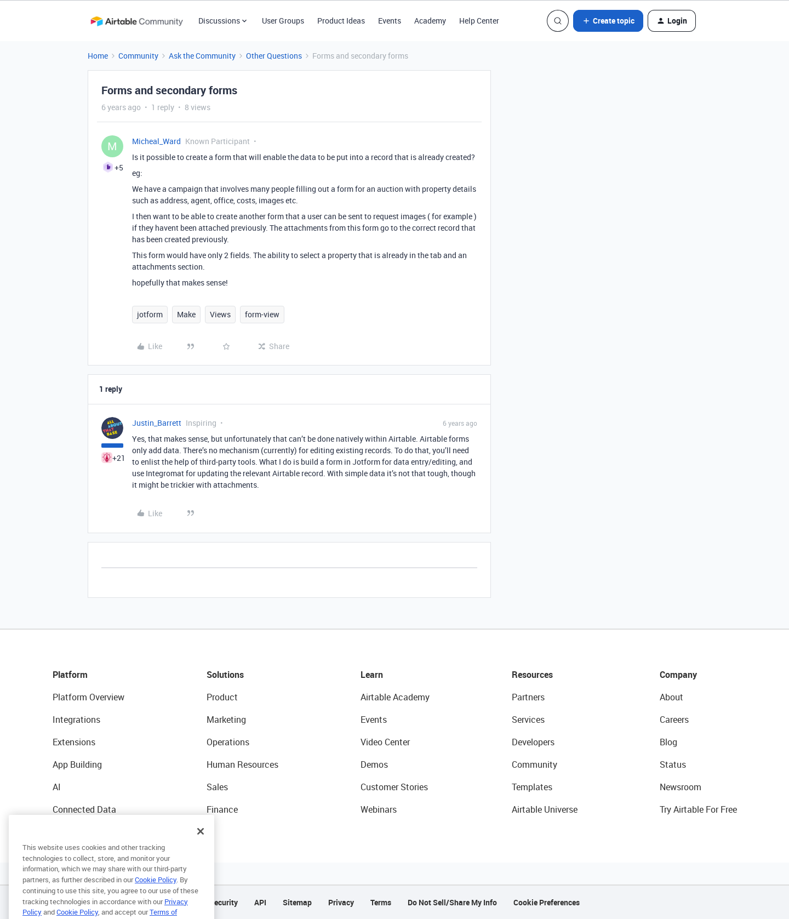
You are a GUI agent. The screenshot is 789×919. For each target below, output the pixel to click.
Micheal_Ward (156, 141)
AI (57, 787)
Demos (374, 764)
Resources (532, 675)
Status (673, 764)
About (671, 697)
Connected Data (84, 809)
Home (98, 55)
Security (223, 902)
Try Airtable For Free (698, 809)
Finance (222, 809)
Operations (228, 742)
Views (220, 314)
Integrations (76, 719)
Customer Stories (394, 787)
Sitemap (297, 902)
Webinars (379, 809)
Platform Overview (88, 697)
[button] (608, 21)
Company (678, 675)
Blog (668, 742)
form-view (262, 314)
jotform (150, 314)
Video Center (385, 742)
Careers (674, 719)
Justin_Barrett (156, 423)
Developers (533, 742)
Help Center (479, 20)
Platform (70, 675)
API (260, 902)
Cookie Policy (155, 892)
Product (222, 697)
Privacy (341, 902)
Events (389, 20)
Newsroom (680, 787)
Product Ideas (341, 20)
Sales (217, 787)
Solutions (225, 675)
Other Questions (274, 55)
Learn (372, 675)
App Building (77, 764)
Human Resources (242, 764)
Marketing (226, 719)
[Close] (200, 843)
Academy (430, 20)
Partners (528, 697)
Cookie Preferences (546, 902)
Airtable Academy (395, 697)
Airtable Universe (545, 809)
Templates (532, 787)
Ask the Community (202, 55)
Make (186, 314)
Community (138, 55)
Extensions (74, 742)
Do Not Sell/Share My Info (452, 902)
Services (528, 719)
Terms (380, 902)
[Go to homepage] (136, 21)
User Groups (283, 20)
